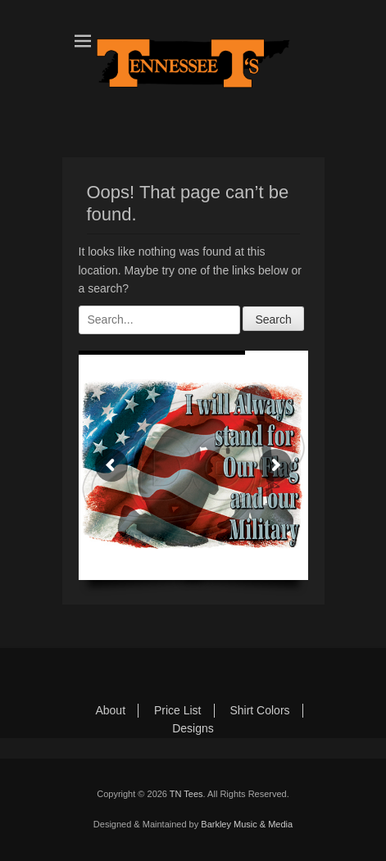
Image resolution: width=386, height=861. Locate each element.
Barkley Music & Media (247, 824)
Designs (193, 728)
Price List (178, 710)
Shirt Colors (259, 710)
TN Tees (186, 794)
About (110, 710)
